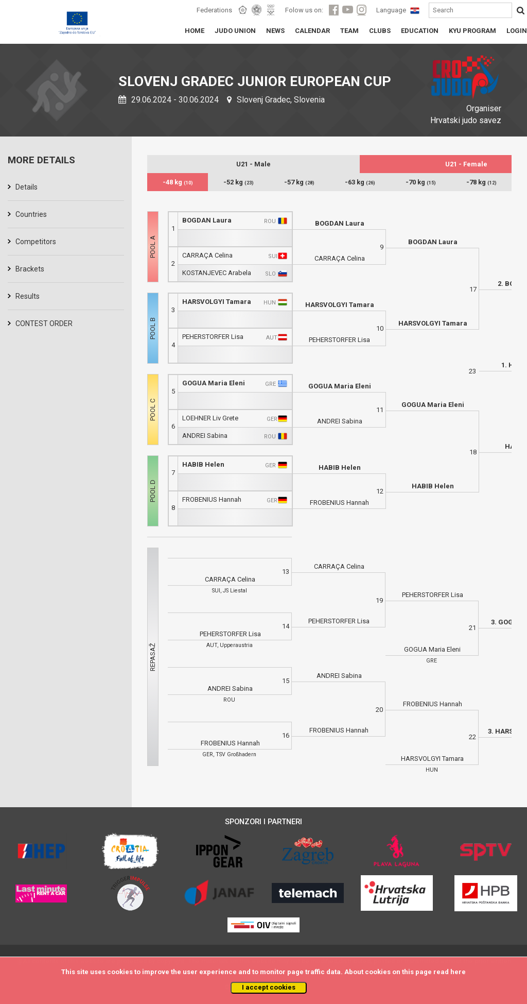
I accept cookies (268, 987)
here (458, 972)
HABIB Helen (203, 464)
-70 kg (421, 182)
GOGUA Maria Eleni (213, 383)
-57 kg (299, 182)
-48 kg (178, 182)
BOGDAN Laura (207, 220)
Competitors (35, 241)
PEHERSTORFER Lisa (212, 337)
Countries (31, 214)
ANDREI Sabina (204, 435)
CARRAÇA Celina (207, 255)
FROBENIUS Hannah (211, 499)
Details (26, 187)
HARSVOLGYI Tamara (216, 301)
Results (27, 296)
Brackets (29, 269)
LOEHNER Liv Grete (210, 418)
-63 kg (360, 182)
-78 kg (481, 182)
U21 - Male (253, 164)
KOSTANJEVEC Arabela (216, 273)
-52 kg (238, 182)
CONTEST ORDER (44, 323)
